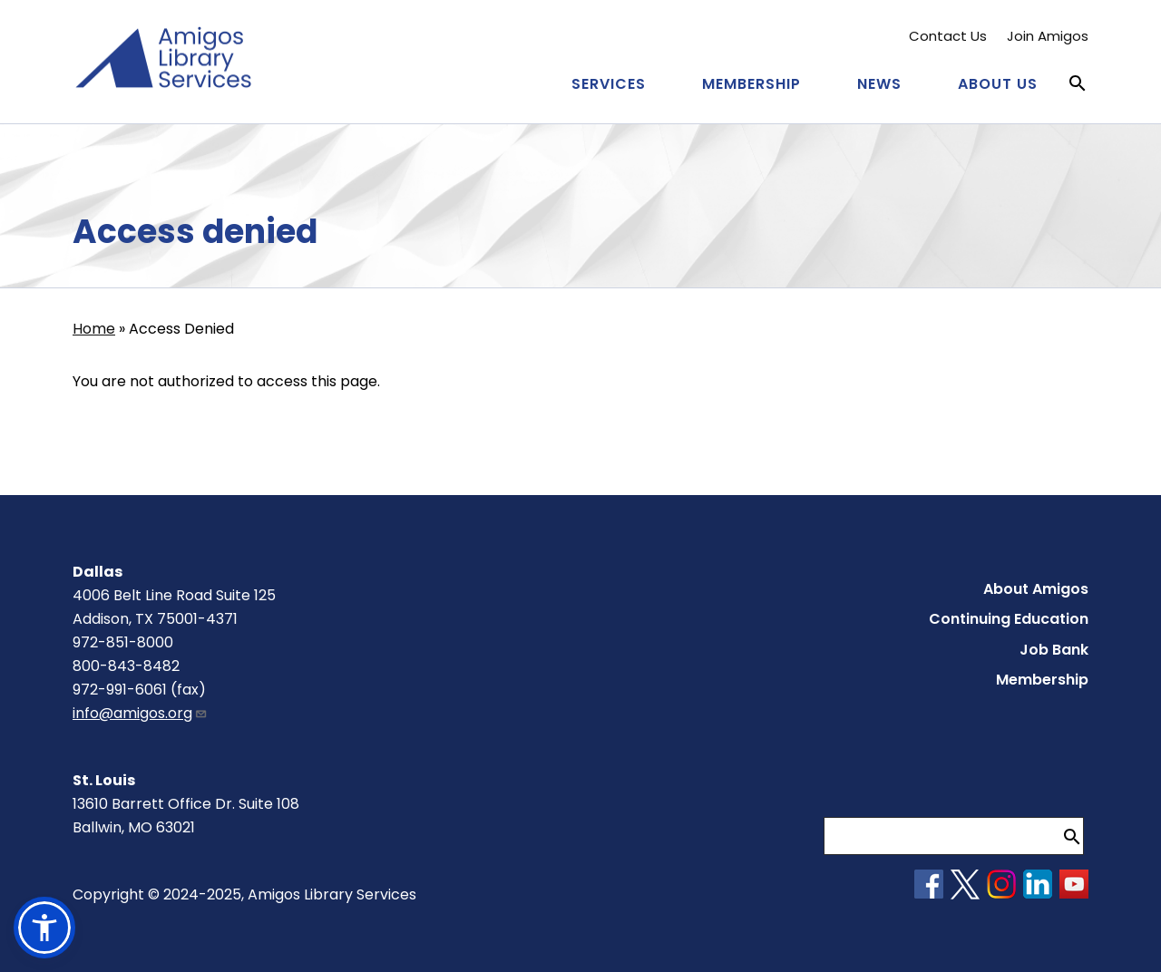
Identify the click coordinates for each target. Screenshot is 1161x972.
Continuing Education (1008, 618)
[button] (44, 927)
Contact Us (948, 35)
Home (94, 328)
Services (608, 83)
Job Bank (1054, 649)
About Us (998, 83)
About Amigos (1035, 588)
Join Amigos (1047, 35)
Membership (751, 83)
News (879, 83)
